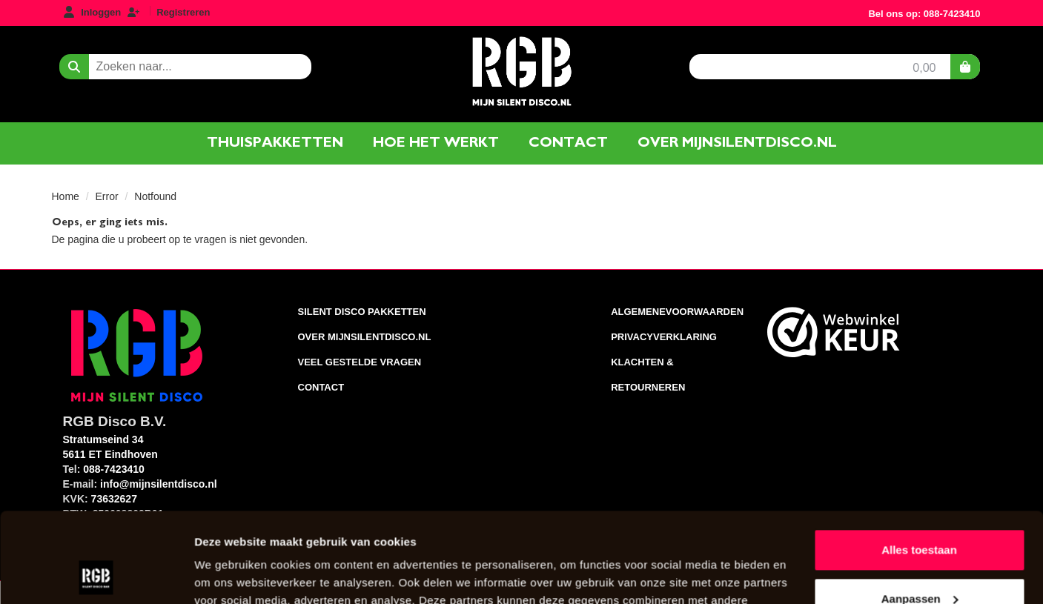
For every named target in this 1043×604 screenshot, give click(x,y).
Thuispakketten (275, 143)
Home (65, 196)
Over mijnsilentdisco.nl (737, 143)
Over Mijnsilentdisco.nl (364, 336)
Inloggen (101, 12)
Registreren (183, 12)
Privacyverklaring (664, 336)
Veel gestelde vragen (360, 362)
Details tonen (229, 574)
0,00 (924, 68)
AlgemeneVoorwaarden (677, 311)
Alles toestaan (919, 465)
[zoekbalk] (200, 66)
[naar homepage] (521, 70)
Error (107, 196)
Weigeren (919, 563)
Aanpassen (919, 514)
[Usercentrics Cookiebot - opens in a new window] (96, 575)
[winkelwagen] (965, 66)
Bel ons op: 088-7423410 (924, 13)
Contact (568, 143)
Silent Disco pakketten (362, 311)
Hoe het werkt (436, 143)
